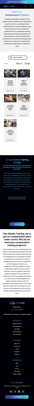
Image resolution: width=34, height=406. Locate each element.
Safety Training (17, 323)
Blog (17, 363)
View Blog (17, 224)
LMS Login (17, 371)
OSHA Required (17, 331)
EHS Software (17, 334)
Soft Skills (17, 329)
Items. (6, 63)
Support (17, 351)
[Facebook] (15, 391)
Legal (17, 349)
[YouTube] (23, 391)
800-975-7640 (16, 310)
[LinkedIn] (11, 391)
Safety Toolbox (17, 374)
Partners (17, 354)
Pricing (17, 368)
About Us (17, 343)
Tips (17, 366)
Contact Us (17, 346)
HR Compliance (17, 326)
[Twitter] (19, 391)
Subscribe (17, 397)
